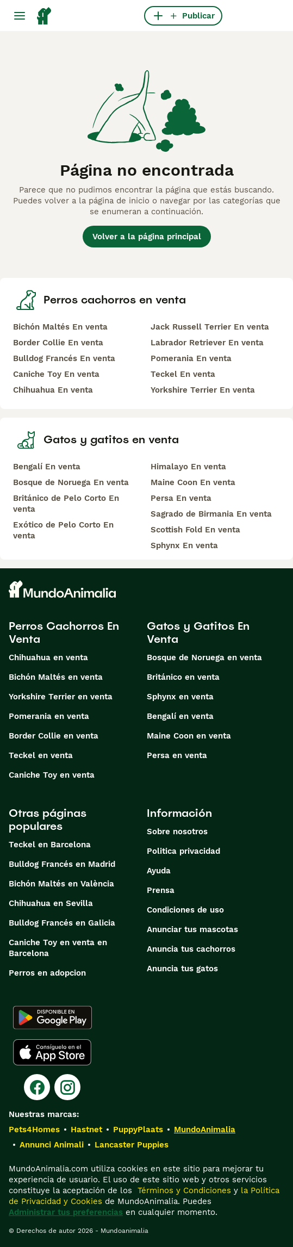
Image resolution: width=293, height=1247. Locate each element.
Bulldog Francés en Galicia (62, 923)
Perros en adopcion (47, 973)
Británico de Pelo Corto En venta (66, 503)
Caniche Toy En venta (56, 374)
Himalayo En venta (188, 466)
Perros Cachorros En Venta (64, 632)
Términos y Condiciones (183, 1190)
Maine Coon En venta (193, 482)
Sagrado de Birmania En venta (211, 514)
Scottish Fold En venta (195, 530)
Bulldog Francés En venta (64, 358)
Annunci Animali (52, 1145)
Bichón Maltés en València (61, 884)
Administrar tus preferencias (66, 1212)
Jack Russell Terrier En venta (210, 327)
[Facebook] (37, 1087)
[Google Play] (52, 1017)
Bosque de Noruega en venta (204, 657)
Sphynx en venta (180, 697)
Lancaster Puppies (132, 1145)
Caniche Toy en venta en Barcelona (58, 948)
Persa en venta (177, 755)
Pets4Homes (34, 1129)
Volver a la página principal (146, 236)
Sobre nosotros (177, 831)
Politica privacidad (183, 851)
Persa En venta (181, 498)
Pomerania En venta (191, 358)
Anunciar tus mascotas (192, 929)
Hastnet (86, 1129)
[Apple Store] (52, 1052)
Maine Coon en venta (189, 736)
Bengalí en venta (180, 716)
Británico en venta (183, 677)
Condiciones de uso (185, 910)
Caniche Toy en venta (52, 775)
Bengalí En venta (46, 466)
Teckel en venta (41, 755)
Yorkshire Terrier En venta (203, 390)
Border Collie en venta (53, 736)
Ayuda (159, 871)
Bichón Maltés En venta (60, 327)
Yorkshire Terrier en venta (61, 697)
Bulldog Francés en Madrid (62, 864)
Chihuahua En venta (53, 390)
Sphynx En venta (184, 545)
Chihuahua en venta (48, 657)
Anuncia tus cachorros (191, 949)
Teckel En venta (183, 374)
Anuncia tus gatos (182, 968)
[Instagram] (67, 1087)
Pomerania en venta (49, 716)
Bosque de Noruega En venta (71, 482)
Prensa (160, 890)
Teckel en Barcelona (50, 844)
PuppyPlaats (138, 1129)
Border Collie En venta (58, 343)
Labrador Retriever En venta (207, 343)
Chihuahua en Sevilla (51, 903)
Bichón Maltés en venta (56, 677)
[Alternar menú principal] (19, 16)
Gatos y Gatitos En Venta (198, 632)
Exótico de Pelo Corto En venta (63, 530)
